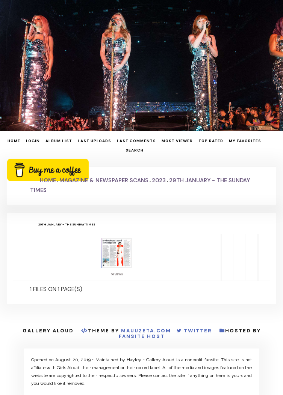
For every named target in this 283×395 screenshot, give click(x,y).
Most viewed (177, 140)
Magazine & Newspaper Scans (103, 180)
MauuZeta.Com (146, 330)
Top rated (210, 140)
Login (33, 140)
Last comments (136, 140)
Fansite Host (142, 336)
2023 (159, 180)
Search (135, 150)
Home (14, 140)
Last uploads (94, 140)
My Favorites (245, 140)
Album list (58, 140)
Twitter (198, 330)
